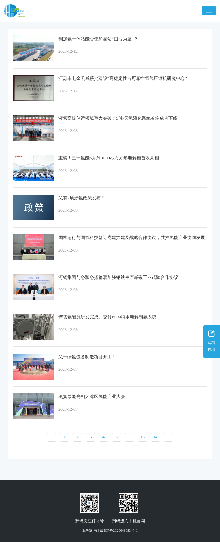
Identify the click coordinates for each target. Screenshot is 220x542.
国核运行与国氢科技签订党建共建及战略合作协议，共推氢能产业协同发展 (131, 237)
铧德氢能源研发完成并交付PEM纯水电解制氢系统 (107, 316)
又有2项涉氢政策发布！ (81, 197)
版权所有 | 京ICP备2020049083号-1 (110, 530)
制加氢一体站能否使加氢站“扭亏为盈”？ (98, 38)
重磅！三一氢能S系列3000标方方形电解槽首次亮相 (108, 157)
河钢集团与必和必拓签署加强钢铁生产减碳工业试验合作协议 (118, 277)
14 (155, 436)
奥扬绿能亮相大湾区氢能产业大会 (91, 396)
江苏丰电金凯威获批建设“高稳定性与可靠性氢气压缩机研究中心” (122, 78)
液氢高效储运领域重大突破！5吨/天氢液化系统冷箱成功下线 (117, 118)
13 (142, 436)
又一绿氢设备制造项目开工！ (87, 356)
